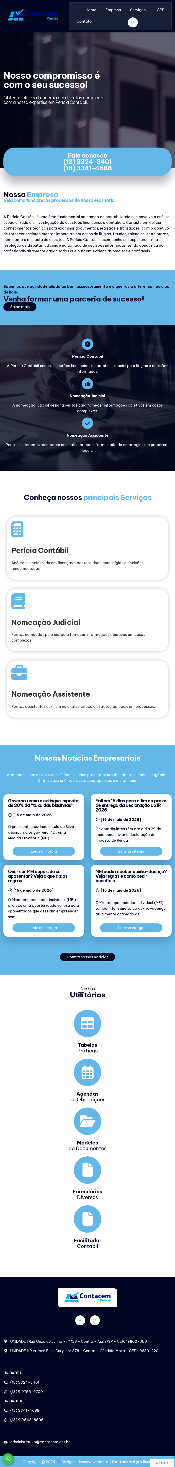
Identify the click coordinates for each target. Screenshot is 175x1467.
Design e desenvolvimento (82, 1461)
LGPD (160, 10)
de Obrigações (87, 1097)
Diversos (87, 1194)
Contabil (87, 1243)
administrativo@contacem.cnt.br (40, 1442)
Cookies (161, 1463)
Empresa (113, 10)
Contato (84, 21)
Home (91, 10)
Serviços (138, 10)
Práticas (87, 1048)
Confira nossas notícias (87, 957)
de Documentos (88, 1145)
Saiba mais (20, 306)
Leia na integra (44, 851)
